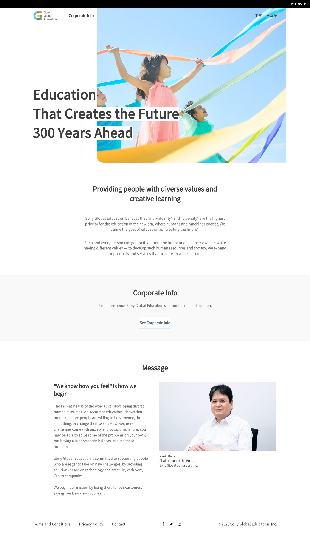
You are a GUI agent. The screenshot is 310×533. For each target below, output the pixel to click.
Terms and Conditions (51, 524)
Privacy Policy (91, 524)
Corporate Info (81, 15)
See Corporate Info (155, 322)
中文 (258, 15)
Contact (118, 524)
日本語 (271, 15)
